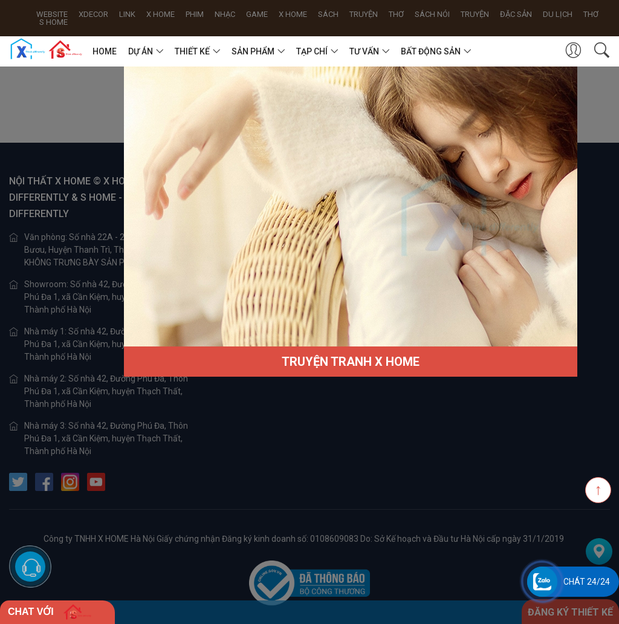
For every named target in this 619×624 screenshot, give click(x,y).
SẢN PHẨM (253, 51)
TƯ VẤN (364, 51)
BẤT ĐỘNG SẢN (431, 51)
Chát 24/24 (586, 582)
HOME (104, 51)
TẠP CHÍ (312, 51)
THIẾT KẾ (192, 51)
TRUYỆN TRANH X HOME (351, 361)
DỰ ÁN (140, 51)
